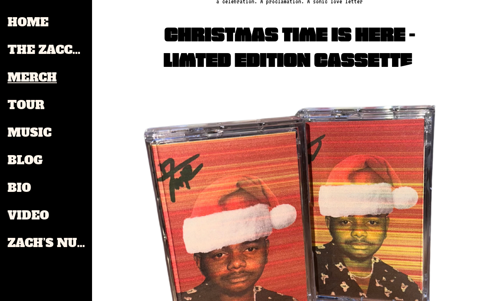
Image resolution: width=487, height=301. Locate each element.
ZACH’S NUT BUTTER (47, 243)
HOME (28, 22)
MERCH (32, 77)
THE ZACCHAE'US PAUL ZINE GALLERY (47, 50)
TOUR (26, 105)
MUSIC (29, 132)
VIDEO (28, 215)
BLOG (25, 160)
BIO (19, 188)
